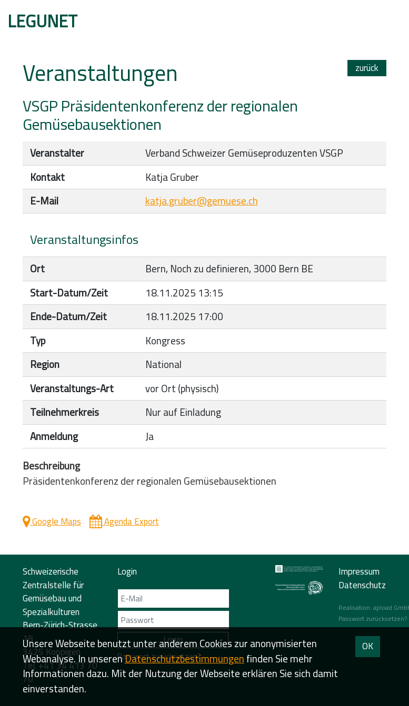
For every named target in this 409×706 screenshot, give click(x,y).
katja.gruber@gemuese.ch (201, 200)
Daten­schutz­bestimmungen (184, 658)
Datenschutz (362, 585)
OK (367, 646)
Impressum (359, 571)
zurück (366, 68)
